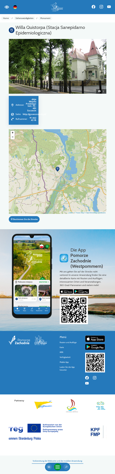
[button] (16, 66)
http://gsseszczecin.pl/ (34, 114)
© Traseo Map (79, 213)
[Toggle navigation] (57, 467)
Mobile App (64, 362)
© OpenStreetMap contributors (95, 213)
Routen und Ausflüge (68, 342)
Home (6, 18)
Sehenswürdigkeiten (25, 18)
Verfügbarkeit (65, 357)
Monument (45, 18)
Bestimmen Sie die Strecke (24, 219)
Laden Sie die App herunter (67, 368)
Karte (62, 347)
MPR (61, 352)
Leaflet (70, 213)
